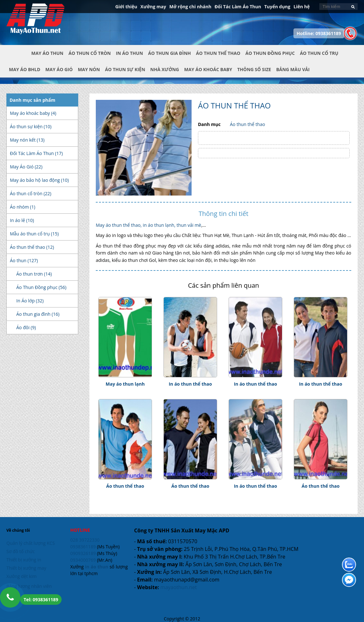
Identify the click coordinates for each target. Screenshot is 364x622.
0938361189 (83, 547)
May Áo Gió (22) (26, 167)
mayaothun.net (178, 587)
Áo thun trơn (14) (34, 274)
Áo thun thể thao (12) (32, 247)
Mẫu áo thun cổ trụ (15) (34, 234)
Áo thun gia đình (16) (37, 314)
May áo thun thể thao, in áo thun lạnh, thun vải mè (148, 225)
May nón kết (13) (27, 140)
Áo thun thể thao (247, 124)
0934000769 (83, 560)
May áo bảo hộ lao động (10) (39, 180)
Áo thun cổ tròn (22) (30, 193)
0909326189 (83, 553)
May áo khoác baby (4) (33, 113)
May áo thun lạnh (125, 384)
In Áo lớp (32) (30, 301)
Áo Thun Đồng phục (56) (41, 287)
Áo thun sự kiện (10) (30, 126)
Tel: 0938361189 (41, 599)
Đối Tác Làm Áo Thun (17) (36, 153)
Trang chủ (18, 58)
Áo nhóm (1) (22, 207)
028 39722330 (85, 540)
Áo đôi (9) (26, 327)
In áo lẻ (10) (22, 220)
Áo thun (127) (24, 260)
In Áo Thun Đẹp (35, 22)
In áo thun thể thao (190, 384)
